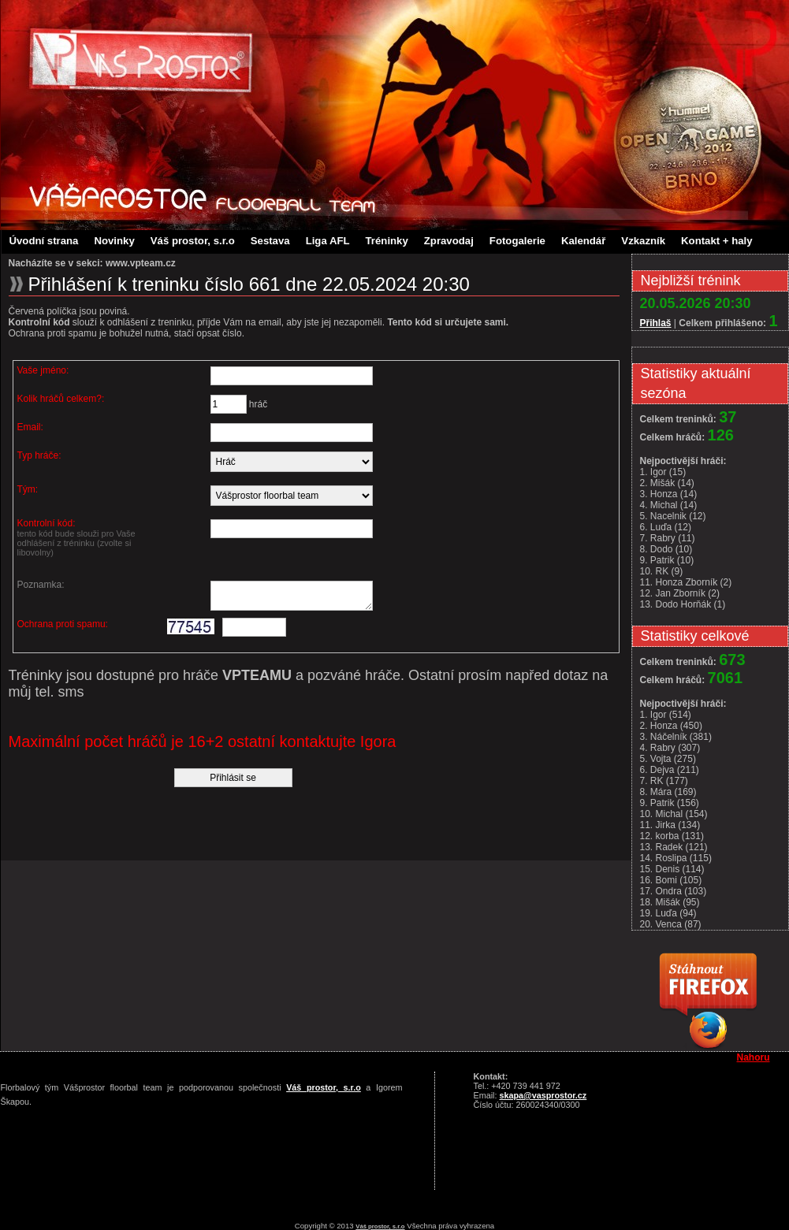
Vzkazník (643, 241)
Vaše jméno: (43, 370)
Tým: (28, 489)
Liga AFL (328, 241)
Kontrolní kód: (88, 537)
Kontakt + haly (717, 241)
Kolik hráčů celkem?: (61, 398)
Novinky (114, 241)
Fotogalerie (517, 241)
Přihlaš (656, 323)
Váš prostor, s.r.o (193, 241)
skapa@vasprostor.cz (543, 1095)
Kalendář (583, 241)
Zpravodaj (449, 241)
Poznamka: (41, 584)
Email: (30, 427)
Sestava (270, 241)
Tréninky (387, 241)
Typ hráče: (39, 455)
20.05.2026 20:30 (695, 303)
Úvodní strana (44, 241)
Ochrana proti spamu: (62, 628)
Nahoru (753, 1057)
